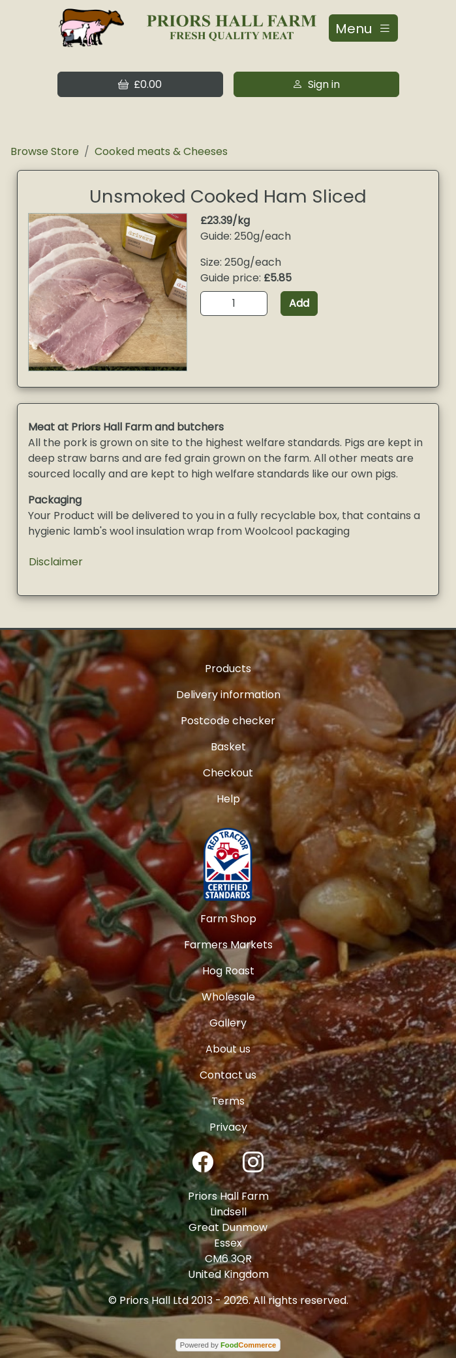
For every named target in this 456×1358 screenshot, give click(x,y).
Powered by (228, 1345)
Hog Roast (228, 970)
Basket (228, 746)
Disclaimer (56, 561)
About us (228, 1048)
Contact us (228, 1075)
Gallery (228, 1022)
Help (228, 798)
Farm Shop (228, 918)
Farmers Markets (228, 944)
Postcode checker (228, 720)
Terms (228, 1101)
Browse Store (44, 151)
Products (228, 668)
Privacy (228, 1127)
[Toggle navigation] (363, 28)
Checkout (228, 772)
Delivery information (228, 694)
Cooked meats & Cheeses (161, 151)
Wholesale (228, 996)
